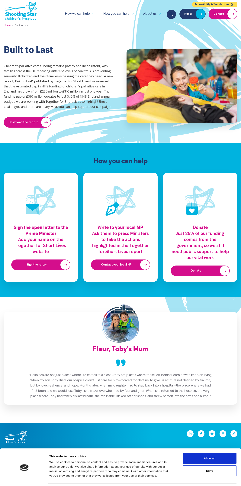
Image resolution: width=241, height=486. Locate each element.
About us (149, 13)
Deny (209, 458)
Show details (197, 478)
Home (7, 25)
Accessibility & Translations (214, 4)
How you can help (116, 13)
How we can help (77, 13)
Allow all (209, 446)
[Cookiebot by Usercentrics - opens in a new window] (24, 478)
